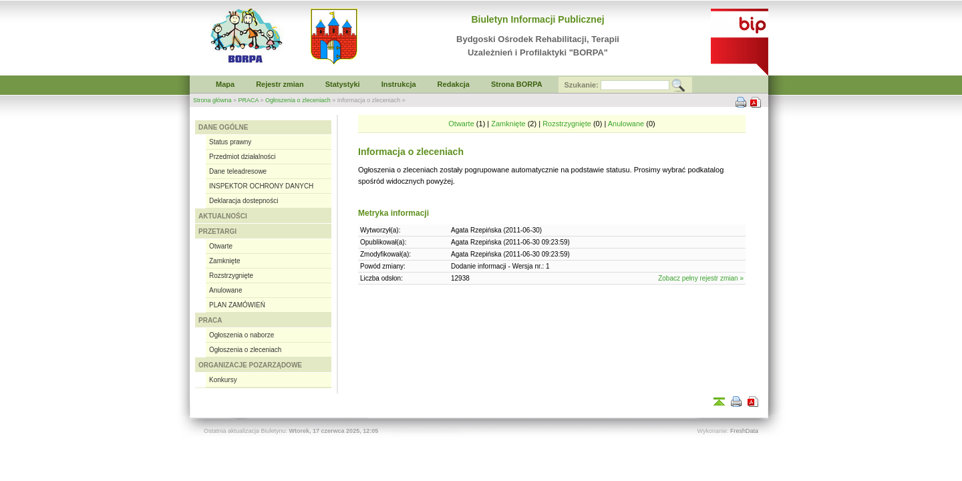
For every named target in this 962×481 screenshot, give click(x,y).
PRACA (248, 100)
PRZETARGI (217, 231)
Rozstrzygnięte (231, 275)
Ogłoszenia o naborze (241, 335)
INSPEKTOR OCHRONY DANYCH (261, 186)
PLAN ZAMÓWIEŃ (237, 305)
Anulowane (225, 290)
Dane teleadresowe (238, 171)
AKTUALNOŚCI (222, 216)
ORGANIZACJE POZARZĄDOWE (250, 365)
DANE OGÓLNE (223, 127)
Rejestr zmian (280, 84)
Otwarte (220, 246)
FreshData (744, 431)
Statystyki (342, 84)
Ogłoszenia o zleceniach (298, 100)
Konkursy (223, 379)
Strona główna (212, 100)
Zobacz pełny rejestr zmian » (701, 278)
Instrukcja (398, 84)
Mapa (225, 84)
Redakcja (454, 84)
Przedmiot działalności (242, 156)
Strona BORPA (516, 84)
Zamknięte (224, 261)
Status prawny (230, 142)
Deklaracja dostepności (243, 200)
